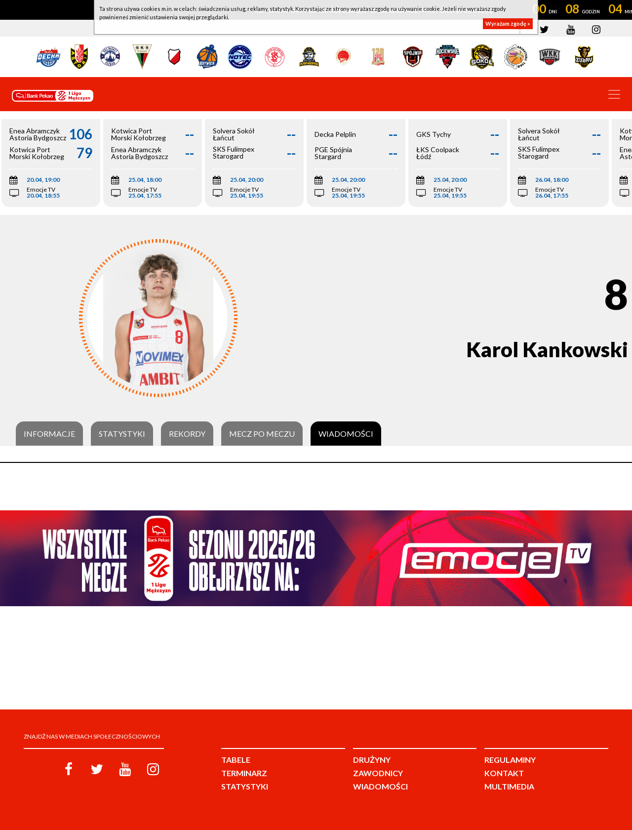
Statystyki (122, 433)
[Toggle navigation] (614, 94)
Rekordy (187, 433)
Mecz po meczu (262, 433)
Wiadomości (345, 433)
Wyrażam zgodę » (507, 23)
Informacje (49, 433)
